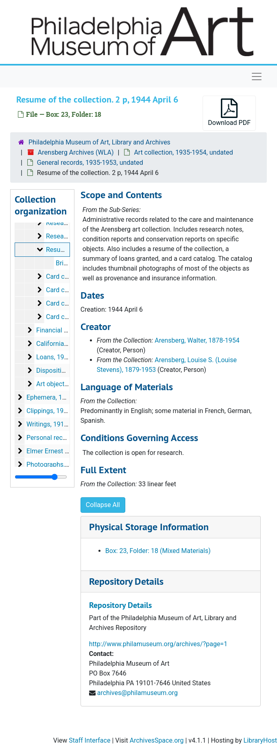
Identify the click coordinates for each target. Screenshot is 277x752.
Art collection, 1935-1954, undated (183, 152)
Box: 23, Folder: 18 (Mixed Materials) (158, 551)
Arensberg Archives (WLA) (76, 152)
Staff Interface (89, 740)
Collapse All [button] (103, 505)
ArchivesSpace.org (157, 740)
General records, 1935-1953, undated (90, 162)
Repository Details (126, 581)
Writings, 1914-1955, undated (68, 424)
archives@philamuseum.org (137, 693)
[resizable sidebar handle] (41, 477)
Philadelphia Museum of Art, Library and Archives (99, 142)
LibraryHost (260, 740)
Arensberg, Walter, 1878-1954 (197, 340)
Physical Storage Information (149, 526)
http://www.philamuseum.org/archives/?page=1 (158, 644)
